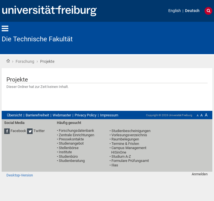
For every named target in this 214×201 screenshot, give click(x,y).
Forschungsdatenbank (76, 130)
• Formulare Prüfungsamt (129, 161)
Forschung (25, 61)
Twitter (39, 131)
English (174, 10)
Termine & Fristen (125, 144)
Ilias (114, 165)
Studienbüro (68, 156)
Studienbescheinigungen (130, 131)
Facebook (18, 131)
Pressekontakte (71, 139)
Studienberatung (72, 161)
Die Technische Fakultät (37, 39)
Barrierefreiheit (37, 115)
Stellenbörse (69, 148)
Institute (65, 152)
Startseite (8, 61)
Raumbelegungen (125, 139)
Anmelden (200, 174)
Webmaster (62, 115)
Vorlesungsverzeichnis (129, 135)
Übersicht (14, 115)
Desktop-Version (19, 175)
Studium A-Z (121, 156)
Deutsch (192, 10)
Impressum (109, 115)
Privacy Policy (85, 115)
